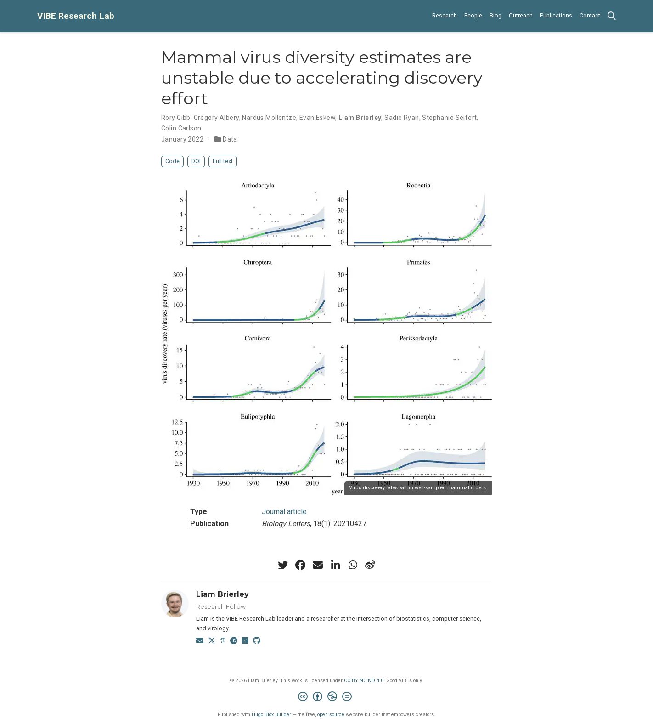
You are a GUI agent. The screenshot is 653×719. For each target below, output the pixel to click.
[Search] (612, 16)
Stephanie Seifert (449, 117)
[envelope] (318, 565)
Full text (223, 161)
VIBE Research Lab (75, 16)
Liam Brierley (359, 117)
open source (330, 715)
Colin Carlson (181, 128)
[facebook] (300, 565)
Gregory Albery (216, 117)
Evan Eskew (317, 117)
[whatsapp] (353, 565)
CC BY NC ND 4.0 (363, 681)
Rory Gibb (176, 117)
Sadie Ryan (401, 117)
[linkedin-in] (335, 565)
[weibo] (370, 565)
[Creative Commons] (326, 697)
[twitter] (283, 565)
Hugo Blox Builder (271, 715)
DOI (196, 161)
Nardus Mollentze (269, 117)
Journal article (284, 511)
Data (230, 139)
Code (172, 161)
